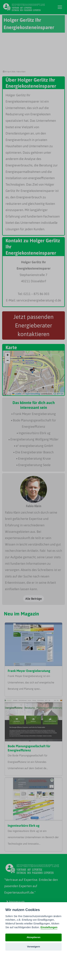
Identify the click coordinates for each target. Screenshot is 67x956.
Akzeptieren (33, 937)
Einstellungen (49, 927)
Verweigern (33, 946)
